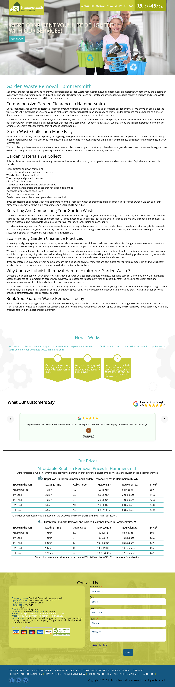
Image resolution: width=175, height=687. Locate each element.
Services (85, 6)
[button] (10, 419)
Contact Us (121, 6)
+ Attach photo (100, 645)
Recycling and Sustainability (25, 673)
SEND (128, 652)
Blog (131, 6)
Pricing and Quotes (99, 673)
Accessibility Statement (127, 673)
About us (148, 673)
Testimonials (98, 6)
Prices (110, 6)
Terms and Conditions (96, 670)
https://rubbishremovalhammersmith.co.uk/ (40, 615)
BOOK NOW (17, 39)
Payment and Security (68, 670)
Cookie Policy (16, 670)
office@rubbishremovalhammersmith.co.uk (41, 613)
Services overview (74, 673)
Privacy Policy (53, 673)
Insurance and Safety (39, 670)
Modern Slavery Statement (127, 670)
